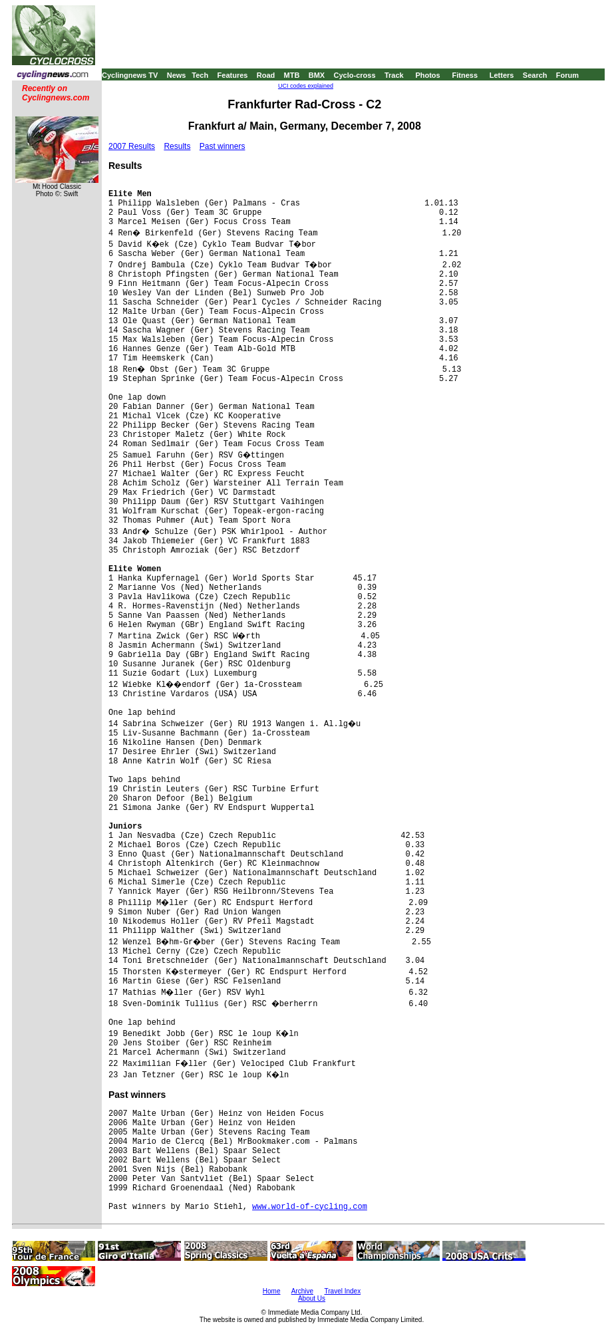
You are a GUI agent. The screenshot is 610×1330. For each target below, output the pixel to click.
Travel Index (343, 1291)
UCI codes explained (305, 85)
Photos (427, 75)
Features (233, 75)
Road (266, 75)
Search (535, 75)
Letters (502, 75)
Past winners (222, 146)
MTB (292, 75)
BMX (317, 75)
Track (394, 75)
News (176, 75)
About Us (311, 1298)
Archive (302, 1291)
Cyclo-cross (355, 75)
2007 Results (131, 146)
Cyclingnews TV (130, 75)
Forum (567, 75)
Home (272, 1291)
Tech (200, 75)
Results (177, 146)
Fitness (465, 75)
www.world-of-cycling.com (309, 1207)
